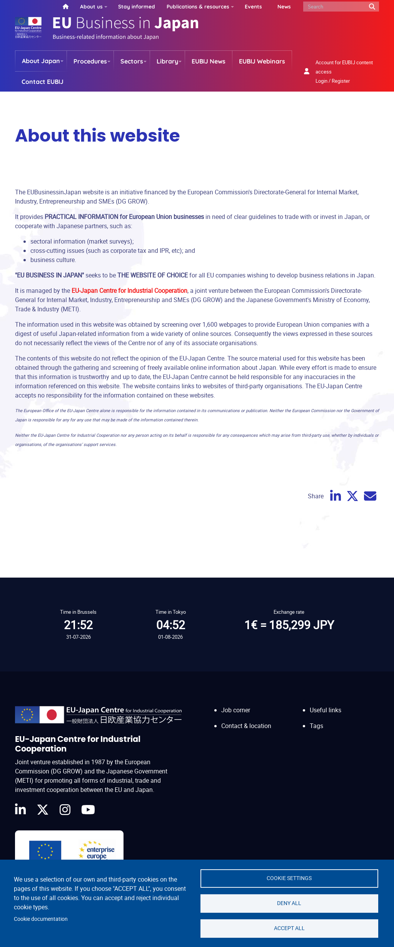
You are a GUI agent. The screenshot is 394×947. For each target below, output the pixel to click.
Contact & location (246, 726)
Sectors (131, 61)
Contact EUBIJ (42, 81)
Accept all (289, 928)
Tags (316, 726)
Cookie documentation (41, 918)
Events (253, 6)
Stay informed (136, 6)
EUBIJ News (208, 61)
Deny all (289, 903)
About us (91, 6)
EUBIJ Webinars (262, 61)
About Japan (41, 61)
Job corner (235, 710)
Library (167, 61)
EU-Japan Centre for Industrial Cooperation (129, 290)
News (284, 6)
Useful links (325, 710)
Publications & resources (198, 6)
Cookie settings (289, 878)
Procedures (90, 61)
